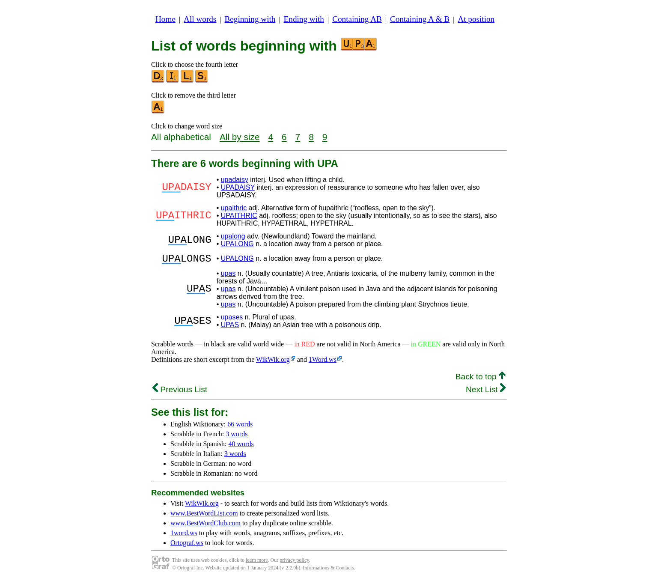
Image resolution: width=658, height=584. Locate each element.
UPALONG (237, 243)
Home (165, 19)
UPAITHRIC (239, 215)
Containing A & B (420, 19)
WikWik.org (273, 362)
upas (228, 276)
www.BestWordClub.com (205, 525)
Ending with (304, 19)
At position (476, 19)
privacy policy (294, 563)
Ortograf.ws (186, 545)
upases (232, 319)
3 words (236, 436)
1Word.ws (322, 362)
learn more (257, 563)
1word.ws (183, 535)
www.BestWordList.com (204, 515)
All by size (240, 137)
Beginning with (250, 19)
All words (200, 19)
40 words (241, 446)
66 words (240, 426)
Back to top (481, 379)
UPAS (230, 327)
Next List (486, 391)
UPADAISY (238, 187)
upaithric (234, 208)
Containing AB (357, 19)
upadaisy (234, 179)
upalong (233, 236)
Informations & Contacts (328, 570)
